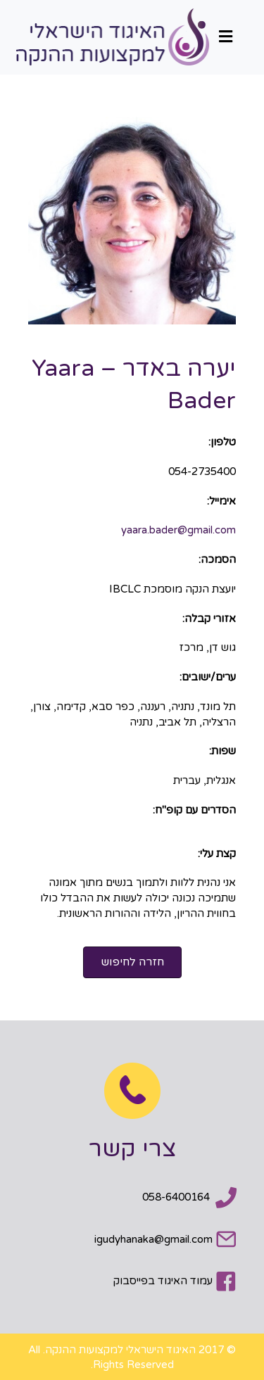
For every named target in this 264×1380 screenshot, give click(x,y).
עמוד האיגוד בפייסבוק (163, 1280)
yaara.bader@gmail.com (178, 530)
